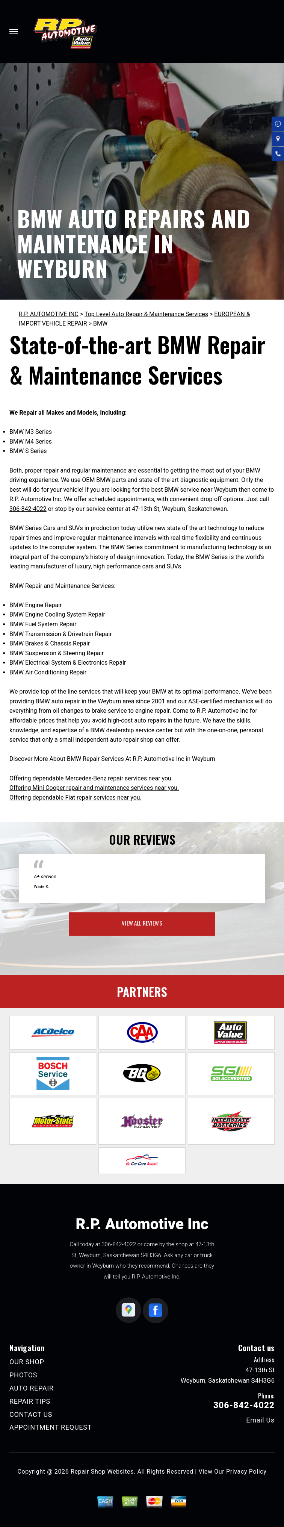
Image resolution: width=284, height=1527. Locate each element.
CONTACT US (30, 1414)
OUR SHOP (26, 1362)
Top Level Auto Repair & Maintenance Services (146, 314)
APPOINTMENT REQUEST (50, 1427)
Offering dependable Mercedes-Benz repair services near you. (91, 778)
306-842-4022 (28, 508)
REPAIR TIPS (29, 1401)
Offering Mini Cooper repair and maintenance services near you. (94, 787)
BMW (100, 323)
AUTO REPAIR (31, 1388)
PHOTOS (23, 1375)
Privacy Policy (246, 1471)
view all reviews (142, 923)
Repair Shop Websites (102, 1471)
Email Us (260, 1420)
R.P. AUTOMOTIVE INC (49, 314)
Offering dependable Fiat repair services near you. (75, 797)
